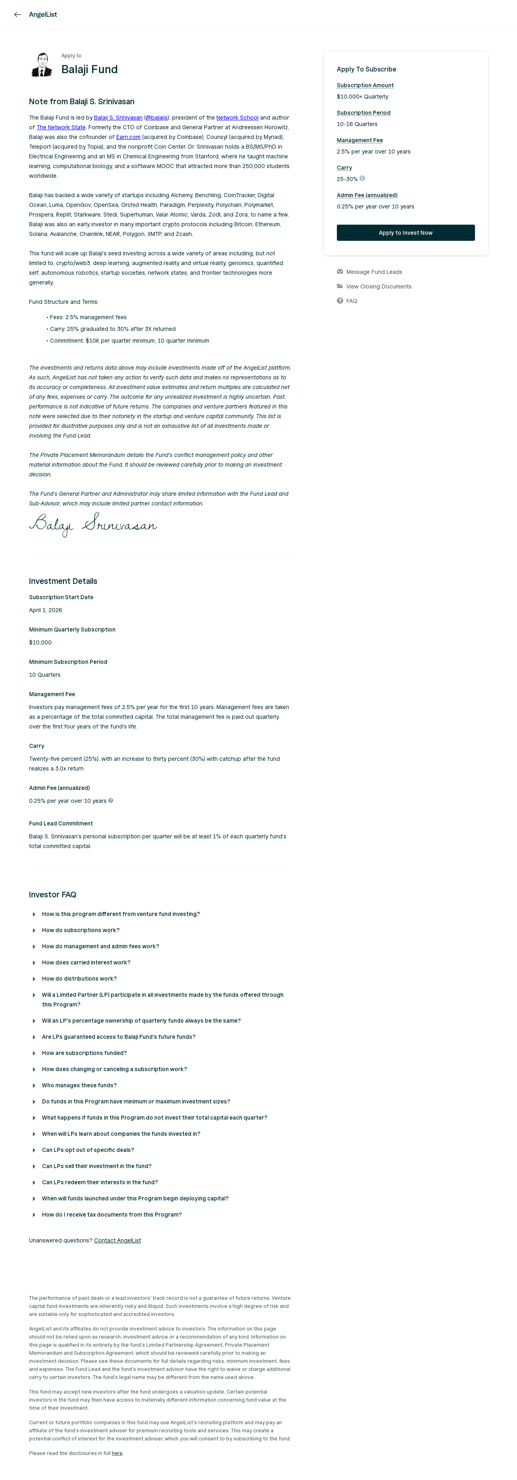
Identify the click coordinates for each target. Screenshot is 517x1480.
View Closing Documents (374, 287)
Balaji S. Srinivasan (118, 117)
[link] (18, 14)
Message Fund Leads (369, 272)
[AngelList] (43, 15)
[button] (160, 102)
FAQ (347, 301)
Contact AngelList (117, 1240)
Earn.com (128, 137)
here (117, 1453)
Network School (237, 117)
